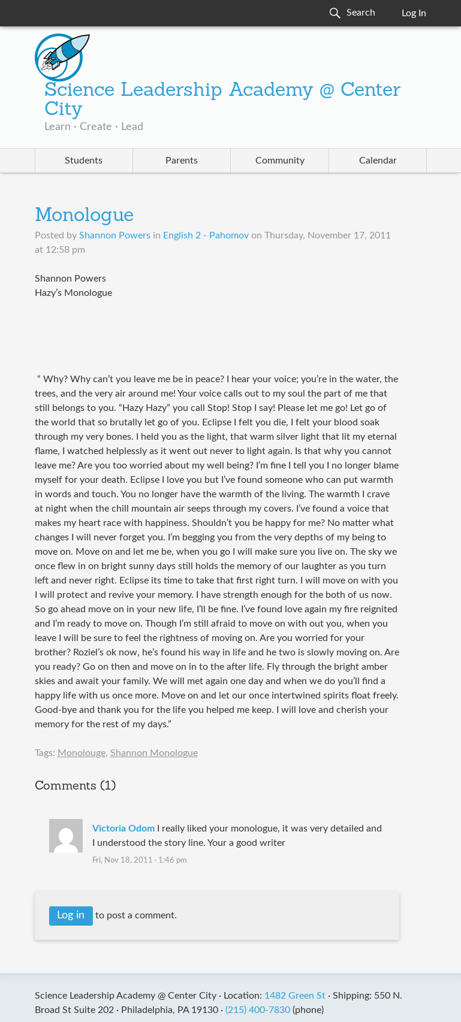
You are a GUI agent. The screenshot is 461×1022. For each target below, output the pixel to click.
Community (280, 160)
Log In (414, 13)
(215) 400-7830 (257, 1010)
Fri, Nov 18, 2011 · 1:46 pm (139, 860)
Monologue (84, 216)
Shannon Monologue (154, 753)
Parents (181, 160)
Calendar (378, 160)
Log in (71, 915)
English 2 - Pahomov (206, 235)
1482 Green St (295, 995)
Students (84, 160)
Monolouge (82, 753)
